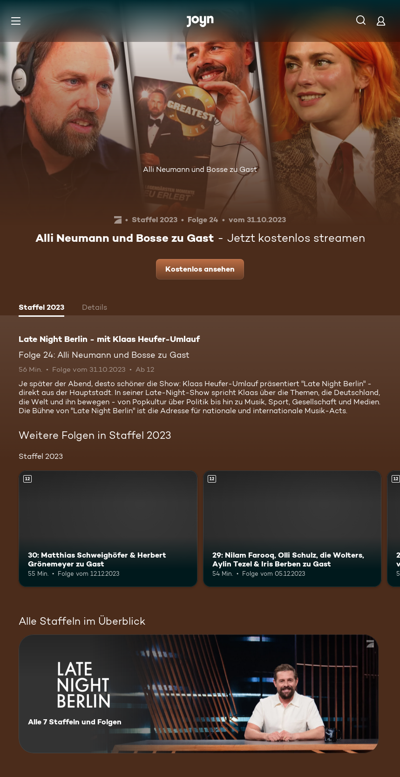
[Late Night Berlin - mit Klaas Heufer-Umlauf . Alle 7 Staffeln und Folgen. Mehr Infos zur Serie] (199, 693)
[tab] (41, 308)
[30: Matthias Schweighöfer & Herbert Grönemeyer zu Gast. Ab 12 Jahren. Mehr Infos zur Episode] (108, 528)
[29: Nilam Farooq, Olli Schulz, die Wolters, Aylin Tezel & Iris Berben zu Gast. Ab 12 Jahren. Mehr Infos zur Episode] (292, 528)
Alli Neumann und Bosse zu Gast (200, 169)
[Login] (380, 21)
